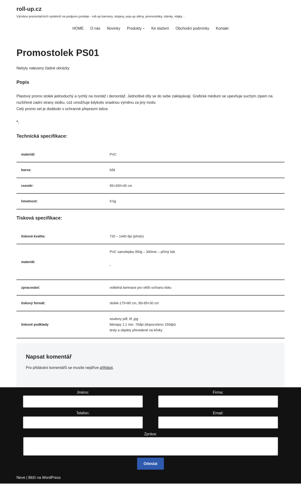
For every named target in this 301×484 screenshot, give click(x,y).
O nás (95, 28)
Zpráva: (150, 434)
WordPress (51, 478)
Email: (218, 414)
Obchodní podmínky (192, 28)
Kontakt (222, 28)
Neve (20, 478)
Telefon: (82, 414)
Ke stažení (160, 28)
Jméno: (83, 393)
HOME (78, 28)
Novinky (113, 28)
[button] (144, 28)
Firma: (218, 393)
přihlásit (106, 368)
